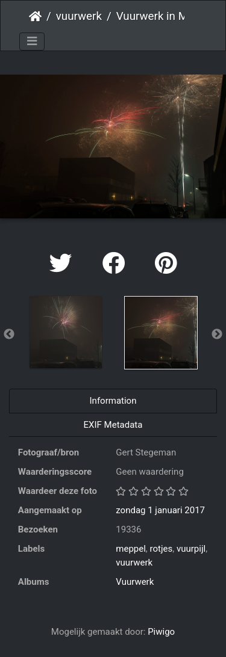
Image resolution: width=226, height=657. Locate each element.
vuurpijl (191, 548)
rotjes (161, 548)
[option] (65, 332)
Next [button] (217, 334)
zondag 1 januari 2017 (160, 510)
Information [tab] (113, 400)
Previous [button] (9, 334)
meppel (131, 548)
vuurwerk (79, 16)
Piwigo (161, 631)
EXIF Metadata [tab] (113, 424)
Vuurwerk (135, 581)
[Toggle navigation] (32, 41)
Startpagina (35, 16)
